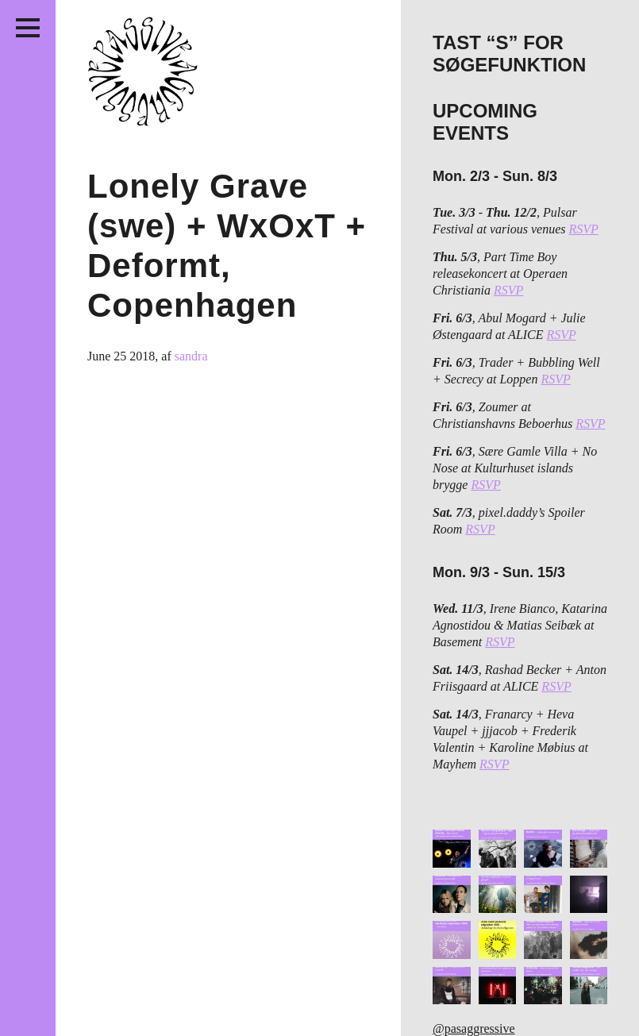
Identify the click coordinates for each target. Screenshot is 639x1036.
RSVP (584, 229)
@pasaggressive (474, 1028)
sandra (191, 356)
